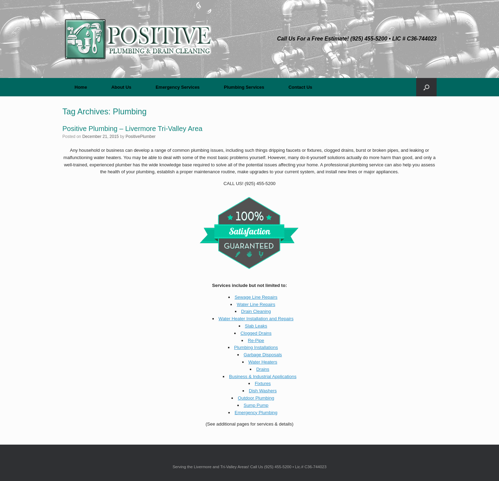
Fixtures (263, 383)
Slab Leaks (256, 326)
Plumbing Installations (256, 347)
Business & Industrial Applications (262, 376)
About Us (121, 87)
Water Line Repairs (256, 304)
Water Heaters (262, 362)
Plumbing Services (244, 87)
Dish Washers (263, 390)
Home (81, 87)
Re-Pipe (256, 340)
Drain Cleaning (256, 311)
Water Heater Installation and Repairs (256, 318)
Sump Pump (256, 405)
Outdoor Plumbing (256, 398)
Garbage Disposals (263, 354)
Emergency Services (178, 87)
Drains (262, 369)
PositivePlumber (140, 136)
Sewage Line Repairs (256, 297)
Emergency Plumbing (256, 412)
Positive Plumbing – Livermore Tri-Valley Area (132, 128)
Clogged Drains (256, 333)
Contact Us (300, 87)
